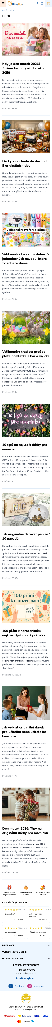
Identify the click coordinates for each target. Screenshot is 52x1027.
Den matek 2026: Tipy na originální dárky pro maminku (25, 830)
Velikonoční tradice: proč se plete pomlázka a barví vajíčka (26, 353)
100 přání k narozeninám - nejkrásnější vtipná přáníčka (23, 633)
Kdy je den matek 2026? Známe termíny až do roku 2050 (23, 68)
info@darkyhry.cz (26, 978)
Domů (4, 10)
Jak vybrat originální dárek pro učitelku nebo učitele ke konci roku (24, 731)
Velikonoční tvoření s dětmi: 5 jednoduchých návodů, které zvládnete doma (25, 258)
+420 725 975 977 (26, 970)
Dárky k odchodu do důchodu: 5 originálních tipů (25, 163)
